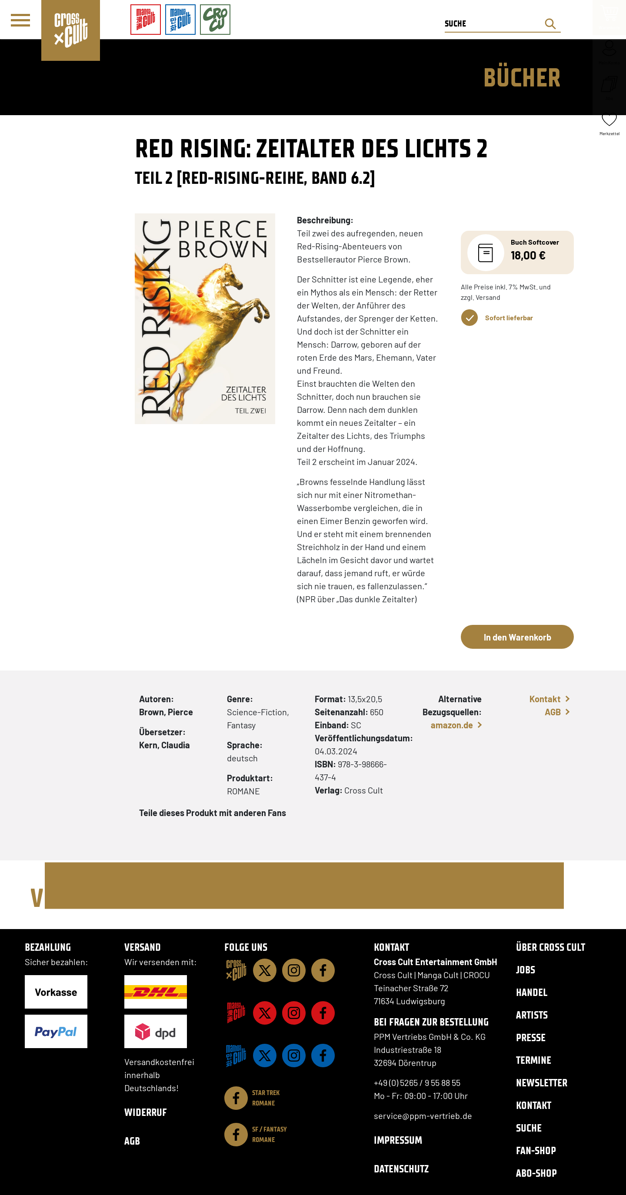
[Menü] (20, 20)
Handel (531, 992)
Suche (529, 1128)
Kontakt (545, 699)
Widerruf (145, 1112)
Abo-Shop (536, 1173)
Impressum (398, 1140)
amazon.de (452, 725)
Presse (531, 1037)
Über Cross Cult (550, 947)
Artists (532, 1015)
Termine (533, 1060)
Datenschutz (401, 1168)
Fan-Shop (536, 1150)
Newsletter (541, 1082)
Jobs (525, 969)
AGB (553, 712)
